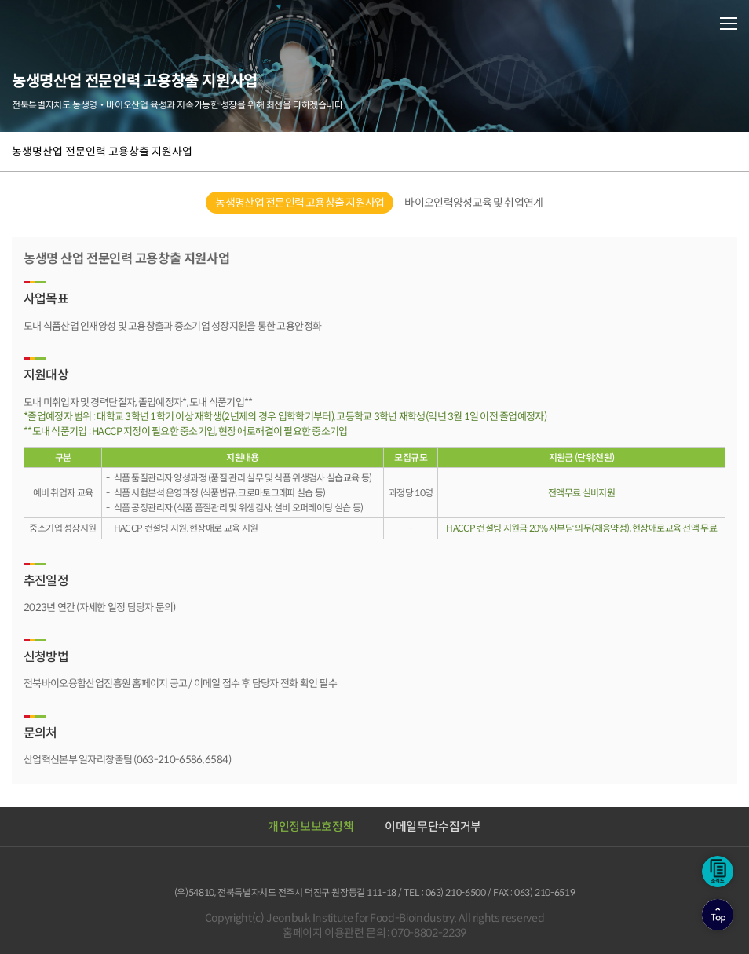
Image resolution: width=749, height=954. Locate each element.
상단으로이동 (717, 914)
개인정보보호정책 (310, 826)
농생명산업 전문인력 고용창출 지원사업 (102, 151)
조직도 (717, 871)
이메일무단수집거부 (433, 826)
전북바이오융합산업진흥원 (78, 22)
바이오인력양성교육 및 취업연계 (473, 203)
